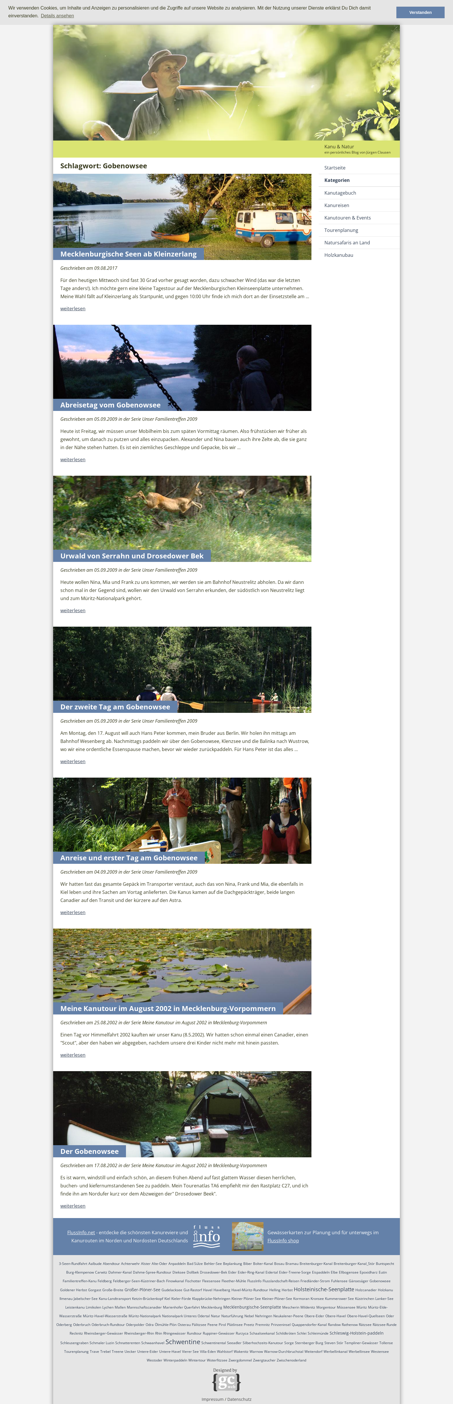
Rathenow (350, 1324)
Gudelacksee (171, 1289)
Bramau (291, 1263)
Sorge (289, 1342)
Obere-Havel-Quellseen (366, 1315)
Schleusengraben (74, 1342)
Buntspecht (385, 1263)
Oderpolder (135, 1324)
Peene (212, 1324)
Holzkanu (385, 1289)
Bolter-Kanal (263, 1263)
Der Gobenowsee (89, 1151)
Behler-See (213, 1263)
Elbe (334, 1272)
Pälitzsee (199, 1324)
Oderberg (64, 1324)
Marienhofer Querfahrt (181, 1307)
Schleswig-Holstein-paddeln (357, 1333)
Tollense (386, 1342)
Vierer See (190, 1351)
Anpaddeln (177, 1263)
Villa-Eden (208, 1351)
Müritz (362, 1307)
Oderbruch (81, 1324)
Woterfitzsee (217, 1360)
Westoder (154, 1360)
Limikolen (93, 1307)
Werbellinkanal (336, 1351)
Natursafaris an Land (347, 242)
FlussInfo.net (81, 1232)
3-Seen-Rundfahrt (73, 1263)
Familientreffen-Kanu (79, 1280)
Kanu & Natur (339, 146)
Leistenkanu (75, 1307)
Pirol (222, 1324)
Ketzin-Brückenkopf (147, 1298)
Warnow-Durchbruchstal (283, 1351)
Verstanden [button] (420, 12)
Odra (150, 1324)
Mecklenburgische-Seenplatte (252, 1307)
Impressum (213, 1399)
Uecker (130, 1351)
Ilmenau (66, 1298)
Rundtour (194, 1333)
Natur (215, 1315)
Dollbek (193, 1272)
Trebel (105, 1351)
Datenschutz (239, 1399)
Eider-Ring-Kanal (251, 1272)
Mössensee (346, 1307)
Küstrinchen (364, 1298)
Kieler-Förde (181, 1298)
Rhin (158, 1333)
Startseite (335, 168)
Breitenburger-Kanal (316, 1263)
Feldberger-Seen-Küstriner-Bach (139, 1280)
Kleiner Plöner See (246, 1298)
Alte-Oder (159, 1263)
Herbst (287, 1289)
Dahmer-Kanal (120, 1272)
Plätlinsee (235, 1324)
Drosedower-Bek (213, 1272)
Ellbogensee (349, 1272)
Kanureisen (336, 205)
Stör (340, 1342)
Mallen (120, 1307)
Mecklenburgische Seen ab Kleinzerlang (128, 254)
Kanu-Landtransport (115, 1298)
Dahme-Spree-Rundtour (152, 1272)
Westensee (380, 1351)
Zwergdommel (240, 1360)
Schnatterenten (127, 1342)
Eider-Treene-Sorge (295, 1272)
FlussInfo (254, 1280)
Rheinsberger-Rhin (139, 1333)
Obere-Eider (314, 1315)
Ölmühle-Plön (166, 1324)
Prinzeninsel (281, 1324)
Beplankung (232, 1263)
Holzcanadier (366, 1289)
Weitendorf (313, 1351)
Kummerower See (339, 1298)
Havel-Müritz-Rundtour (249, 1289)
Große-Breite (112, 1289)
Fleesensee (211, 1280)
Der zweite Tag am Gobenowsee (115, 706)
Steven (329, 1342)
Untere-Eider (147, 1351)
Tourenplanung (341, 230)
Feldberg (105, 1280)
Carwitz (101, 1272)
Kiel (167, 1298)
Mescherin (290, 1307)
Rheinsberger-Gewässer (103, 1333)
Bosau (279, 1263)
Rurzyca (242, 1333)
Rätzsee (365, 1324)
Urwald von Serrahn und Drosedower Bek (132, 555)
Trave (94, 1351)
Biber (247, 1263)
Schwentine (183, 1341)
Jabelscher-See (86, 1298)
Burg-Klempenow (80, 1272)
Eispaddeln (321, 1272)
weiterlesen (73, 308)
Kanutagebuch (340, 193)
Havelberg (221, 1289)
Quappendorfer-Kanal (309, 1324)
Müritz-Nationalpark (145, 1315)
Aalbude (95, 1263)
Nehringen (263, 1315)
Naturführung (232, 1315)
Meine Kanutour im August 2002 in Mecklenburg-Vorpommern (168, 1008)
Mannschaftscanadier (144, 1307)
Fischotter (193, 1280)
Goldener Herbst (73, 1289)
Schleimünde (318, 1333)
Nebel (249, 1315)
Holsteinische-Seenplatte (324, 1289)
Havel (207, 1289)
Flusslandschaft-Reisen (281, 1280)
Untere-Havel (170, 1351)
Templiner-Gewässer (361, 1342)
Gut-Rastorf (192, 1289)
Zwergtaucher (264, 1360)
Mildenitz (307, 1307)
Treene (117, 1351)
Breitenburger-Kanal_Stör (354, 1263)
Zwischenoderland (291, 1360)
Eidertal (272, 1272)
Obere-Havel (335, 1315)
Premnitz (262, 1324)
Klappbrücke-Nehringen (211, 1298)
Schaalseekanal (262, 1333)
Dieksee (178, 1272)
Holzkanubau (338, 255)
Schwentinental (213, 1342)
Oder (390, 1315)
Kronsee (317, 1298)
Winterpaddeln (175, 1360)
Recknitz (76, 1333)
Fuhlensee (339, 1280)
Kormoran (301, 1298)
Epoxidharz (369, 1272)
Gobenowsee (380, 1280)
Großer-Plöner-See (142, 1289)
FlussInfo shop (283, 1240)
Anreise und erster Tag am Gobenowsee (129, 857)
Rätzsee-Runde (385, 1324)
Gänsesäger (358, 1280)
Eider (232, 1272)
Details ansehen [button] (57, 15)
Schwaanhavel (152, 1342)
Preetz (249, 1324)
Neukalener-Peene (288, 1315)
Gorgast (94, 1289)
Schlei (302, 1333)
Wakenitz (241, 1351)
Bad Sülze (195, 1263)
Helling (275, 1289)
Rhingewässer (174, 1333)
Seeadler (234, 1342)
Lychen (108, 1307)
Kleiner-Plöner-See (277, 1298)
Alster (146, 1263)
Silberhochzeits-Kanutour (263, 1342)
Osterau (184, 1324)
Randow (334, 1324)
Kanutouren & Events (347, 218)
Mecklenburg (211, 1307)
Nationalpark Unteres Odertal (186, 1315)
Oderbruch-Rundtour (108, 1324)
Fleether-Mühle (234, 1280)
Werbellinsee (359, 1351)
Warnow (256, 1351)
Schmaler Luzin (102, 1342)
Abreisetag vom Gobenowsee (110, 404)
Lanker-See (384, 1298)
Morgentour (326, 1307)
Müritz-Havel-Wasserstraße (105, 1315)
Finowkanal (175, 1280)
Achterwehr (130, 1263)
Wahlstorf (225, 1351)
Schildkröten (286, 1333)
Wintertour (197, 1360)
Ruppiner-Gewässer (219, 1333)
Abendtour (111, 1263)
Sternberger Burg (309, 1342)
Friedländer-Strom (315, 1280)
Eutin (383, 1272)
